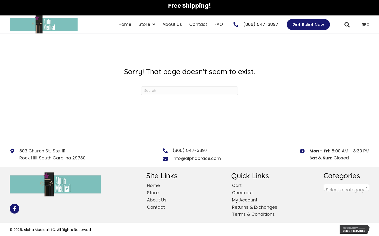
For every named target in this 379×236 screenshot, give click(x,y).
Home (153, 185)
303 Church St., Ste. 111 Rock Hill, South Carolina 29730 (52, 154)
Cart (237, 185)
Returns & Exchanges (254, 207)
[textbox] (346, 189)
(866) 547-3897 (260, 24)
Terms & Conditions (253, 214)
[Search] (189, 90)
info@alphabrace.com (197, 158)
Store (153, 193)
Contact (156, 207)
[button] (14, 209)
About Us (157, 200)
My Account (244, 200)
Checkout (242, 193)
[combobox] (346, 187)
